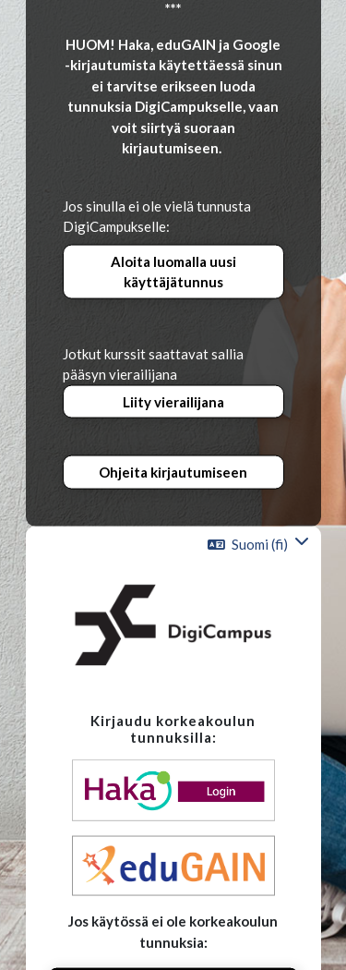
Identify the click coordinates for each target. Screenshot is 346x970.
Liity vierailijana (173, 401)
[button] (258, 543)
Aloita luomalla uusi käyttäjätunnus (173, 271)
